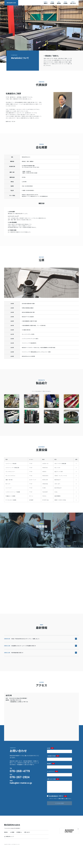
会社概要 (12, 832)
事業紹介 (6, 832)
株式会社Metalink (11, 2)
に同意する (58, 796)
